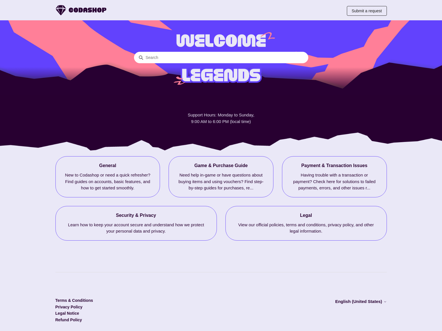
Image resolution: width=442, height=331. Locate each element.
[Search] (221, 57)
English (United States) (361, 301)
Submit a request (367, 11)
